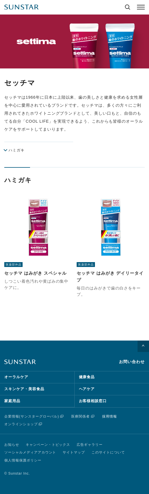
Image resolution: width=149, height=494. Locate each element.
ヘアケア (87, 389)
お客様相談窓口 (93, 401)
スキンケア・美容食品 (24, 389)
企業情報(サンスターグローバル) (31, 416)
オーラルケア (16, 377)
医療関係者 (80, 416)
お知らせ (11, 445)
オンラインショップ (21, 424)
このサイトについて (108, 452)
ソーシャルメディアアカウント (30, 452)
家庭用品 (12, 401)
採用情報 (109, 416)
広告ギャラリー (90, 445)
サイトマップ (74, 452)
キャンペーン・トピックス (48, 445)
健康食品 (87, 377)
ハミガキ (17, 150)
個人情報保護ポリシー (22, 460)
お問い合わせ (132, 361)
